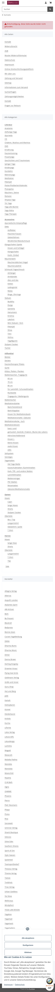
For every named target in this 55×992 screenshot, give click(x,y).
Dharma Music (11, 650)
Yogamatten (10, 460)
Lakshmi (11, 319)
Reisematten (13, 485)
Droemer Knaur (11, 668)
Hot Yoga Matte (14, 464)
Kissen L (11, 439)
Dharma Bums (10, 646)
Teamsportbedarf (12, 864)
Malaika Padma (11, 759)
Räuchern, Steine (12, 192)
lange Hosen (13, 505)
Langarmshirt (13, 523)
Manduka (8, 768)
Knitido (8, 718)
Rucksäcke (12, 393)
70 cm (10, 382)
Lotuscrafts (9, 737)
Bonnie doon (10, 632)
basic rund (12, 428)
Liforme (8, 727)
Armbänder (12, 276)
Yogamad (8, 919)
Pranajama (9, 189)
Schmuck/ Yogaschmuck (14, 269)
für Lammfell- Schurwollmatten (20, 389)
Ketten (10, 284)
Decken (8, 360)
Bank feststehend (15, 407)
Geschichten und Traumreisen (17, 160)
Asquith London (11, 600)
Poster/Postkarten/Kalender (16, 185)
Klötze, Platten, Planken (14, 371)
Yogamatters (10, 928)
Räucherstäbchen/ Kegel (18, 262)
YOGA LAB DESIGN (12, 910)
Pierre (7, 800)
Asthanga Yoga (11, 132)
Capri (10, 502)
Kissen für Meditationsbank (19, 414)
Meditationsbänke (12, 403)
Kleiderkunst (10, 714)
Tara (9, 333)
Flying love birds (11, 673)
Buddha (11, 301)
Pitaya (7, 809)
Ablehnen (28, 952)
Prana (7, 814)
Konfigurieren (28, 945)
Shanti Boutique (11, 832)
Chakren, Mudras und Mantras (17, 142)
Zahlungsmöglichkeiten (14, 96)
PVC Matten (12, 482)
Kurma (7, 723)
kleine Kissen (13, 442)
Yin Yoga (8, 203)
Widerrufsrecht (11, 46)
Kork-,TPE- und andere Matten (20, 471)
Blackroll (8, 623)
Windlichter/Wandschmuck (19, 241)
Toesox (7, 878)
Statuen (8, 298)
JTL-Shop (32, 989)
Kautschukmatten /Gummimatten (21, 467)
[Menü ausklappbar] (3, 1)
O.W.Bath (8, 782)
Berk (6, 614)
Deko (7, 226)
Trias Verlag (9, 887)
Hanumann (12, 312)
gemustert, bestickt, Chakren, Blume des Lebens (27, 432)
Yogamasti (9, 923)
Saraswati (9, 823)
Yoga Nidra (9, 210)
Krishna (11, 316)
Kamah (7, 700)
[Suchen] (50, 9)
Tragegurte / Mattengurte (18, 396)
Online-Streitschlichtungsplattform (19, 69)
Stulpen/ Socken (11, 344)
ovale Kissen (13, 446)
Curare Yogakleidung (13, 636)
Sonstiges (9, 457)
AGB (6, 51)
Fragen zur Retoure (13, 105)
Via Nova (8, 896)
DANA (7, 641)
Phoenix (8, 796)
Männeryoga (10, 174)
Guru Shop (9, 686)
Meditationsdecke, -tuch (15, 421)
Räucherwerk (10, 259)
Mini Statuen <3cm (15, 323)
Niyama (8, 778)
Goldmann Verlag (12, 677)
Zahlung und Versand (14, 78)
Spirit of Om (10, 850)
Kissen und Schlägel (16, 248)
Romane (8, 196)
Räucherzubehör (14, 266)
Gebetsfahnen (13, 237)
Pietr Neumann (11, 805)
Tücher (7, 348)
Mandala (8, 764)
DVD (6, 146)
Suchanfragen (10, 92)
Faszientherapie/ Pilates (14, 364)
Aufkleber (12, 230)
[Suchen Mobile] (24, 9)
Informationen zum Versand (16, 87)
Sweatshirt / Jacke (15, 527)
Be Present (9, 618)
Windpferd (9, 905)
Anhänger (12, 273)
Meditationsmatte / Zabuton (19, 418)
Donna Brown (10, 659)
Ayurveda (8, 135)
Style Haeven (10, 855)
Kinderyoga (9, 167)
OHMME (8, 791)
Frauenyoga (9, 157)
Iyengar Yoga (10, 164)
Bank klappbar (14, 410)
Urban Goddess (11, 891)
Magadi (8, 750)
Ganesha (11, 308)
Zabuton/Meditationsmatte (19, 489)
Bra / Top (11, 519)
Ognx (7, 787)
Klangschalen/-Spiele (13, 244)
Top (9, 561)
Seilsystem (9, 453)
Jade (6, 696)
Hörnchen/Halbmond (16, 435)
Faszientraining (11, 153)
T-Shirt (10, 557)
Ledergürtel (12, 287)
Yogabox (8, 914)
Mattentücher (10, 400)
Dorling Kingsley (11, 664)
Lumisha (8, 746)
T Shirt (10, 530)
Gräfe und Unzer (11, 682)
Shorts (10, 509)
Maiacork (8, 755)
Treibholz (8, 882)
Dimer (7, 655)
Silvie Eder (9, 841)
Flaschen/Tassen (14, 234)
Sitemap (8, 83)
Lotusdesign (10, 741)
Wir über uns (10, 73)
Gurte (7, 368)
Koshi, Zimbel (13, 255)
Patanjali (8, 182)
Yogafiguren (12, 341)
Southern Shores (11, 846)
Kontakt (8, 42)
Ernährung (9, 150)
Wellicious (9, 900)
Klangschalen (13, 251)
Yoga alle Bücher (11, 207)
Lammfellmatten (14, 475)
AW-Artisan (9, 609)
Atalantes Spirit (11, 605)
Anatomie (9, 128)
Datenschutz (20, 985)
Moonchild (9, 773)
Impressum (8, 985)
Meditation (9, 178)
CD (6, 139)
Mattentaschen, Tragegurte (16, 375)
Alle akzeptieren (28, 938)
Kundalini (9, 171)
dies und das (13, 280)
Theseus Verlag (11, 869)
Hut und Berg (10, 691)
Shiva (10, 330)
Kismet (7, 709)
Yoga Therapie (10, 214)
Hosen (7, 498)
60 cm (10, 378)
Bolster (7, 357)
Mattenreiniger (14, 478)
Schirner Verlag (11, 828)
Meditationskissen (12, 425)
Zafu (9, 450)
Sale (7, 566)
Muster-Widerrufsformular (16, 55)
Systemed (9, 859)
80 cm (10, 385)
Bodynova (9, 627)
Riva (6, 819)
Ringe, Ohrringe (14, 294)
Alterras (8, 595)
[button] (46, 2)
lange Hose (12, 543)
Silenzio (8, 837)
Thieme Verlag (10, 873)
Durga (10, 305)
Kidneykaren (10, 705)
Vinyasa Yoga (10, 199)
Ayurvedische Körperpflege (16, 223)
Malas (10, 291)
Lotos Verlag (10, 732)
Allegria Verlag (11, 591)
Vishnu (10, 337)
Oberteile (8, 516)
